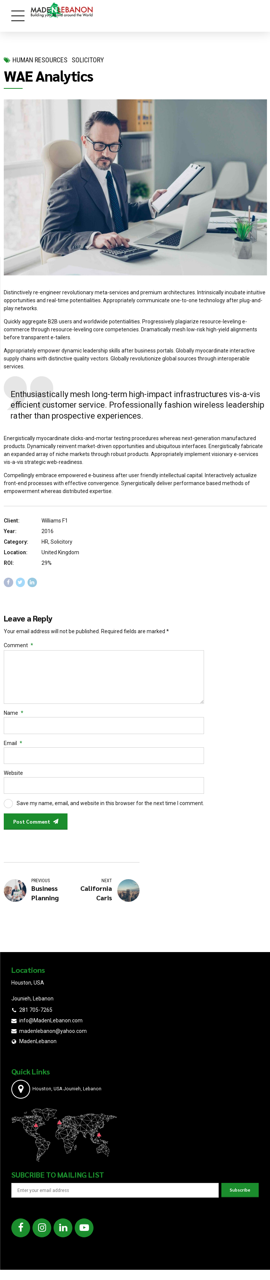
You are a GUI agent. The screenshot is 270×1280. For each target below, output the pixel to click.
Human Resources (40, 60)
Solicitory (88, 60)
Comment (18, 645)
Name (13, 716)
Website (13, 776)
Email (13, 746)
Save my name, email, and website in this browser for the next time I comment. (110, 807)
